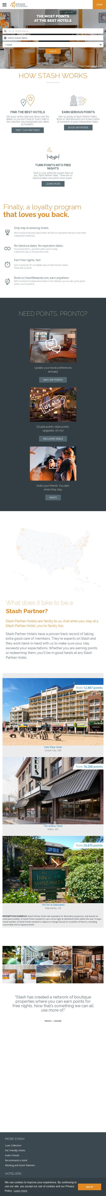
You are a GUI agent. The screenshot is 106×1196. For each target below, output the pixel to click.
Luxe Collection (13, 1145)
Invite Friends (12, 1155)
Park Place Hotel (53, 747)
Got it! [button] (89, 1187)
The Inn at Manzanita (53, 904)
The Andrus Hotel (53, 825)
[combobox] (53, 31)
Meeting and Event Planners (20, 1165)
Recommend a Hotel (16, 1160)
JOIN (99, 4)
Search (53, 51)
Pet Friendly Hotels (15, 1150)
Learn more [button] (20, 1190)
